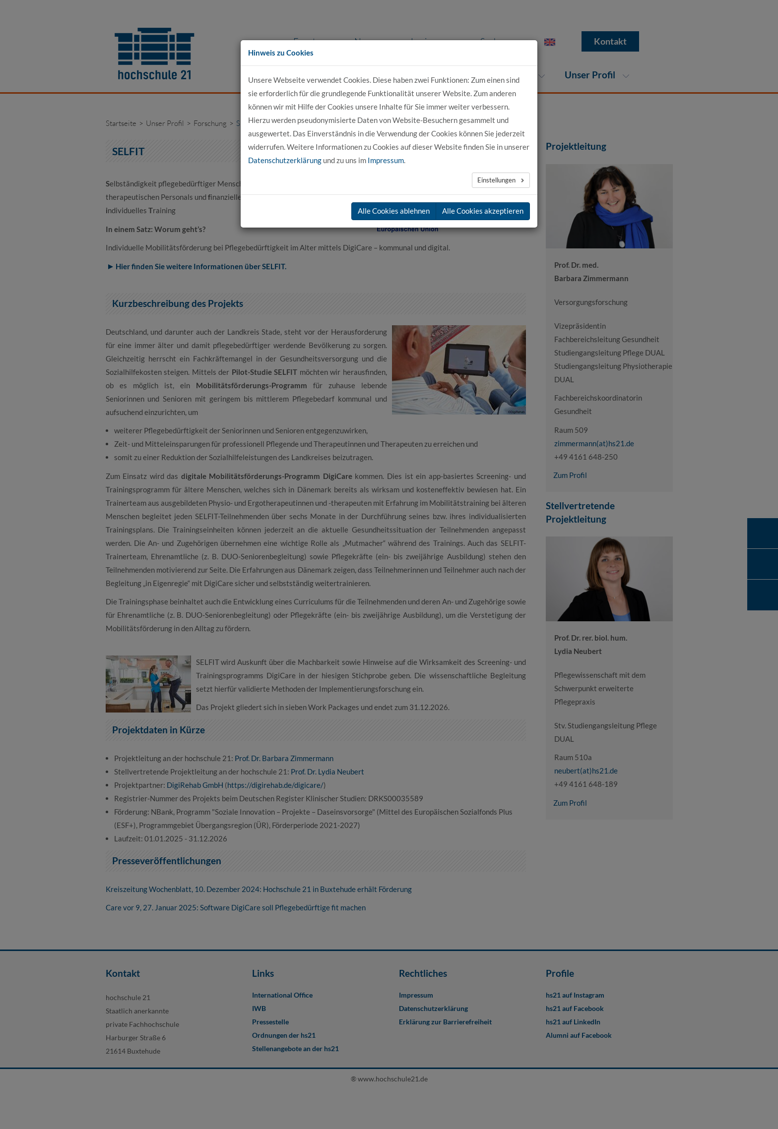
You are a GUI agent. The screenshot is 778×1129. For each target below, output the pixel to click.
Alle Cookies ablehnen (394, 210)
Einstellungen (497, 180)
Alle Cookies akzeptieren (482, 210)
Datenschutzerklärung (285, 160)
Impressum (386, 160)
